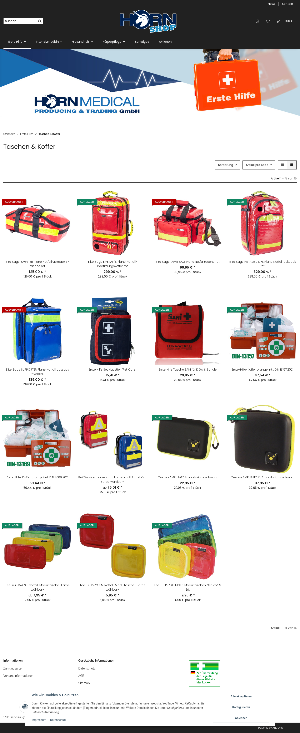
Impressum (39, 720)
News (271, 4)
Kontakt (287, 4)
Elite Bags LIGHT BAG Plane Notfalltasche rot (187, 262)
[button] (258, 21)
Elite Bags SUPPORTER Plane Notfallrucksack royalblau (37, 371)
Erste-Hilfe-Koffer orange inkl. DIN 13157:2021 (262, 369)
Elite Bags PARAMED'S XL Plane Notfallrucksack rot (262, 264)
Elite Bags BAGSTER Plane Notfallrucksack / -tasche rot (37, 264)
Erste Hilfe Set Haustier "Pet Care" (112, 369)
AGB (81, 675)
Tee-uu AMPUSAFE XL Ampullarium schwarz (262, 477)
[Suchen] (20, 21)
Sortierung (225, 165)
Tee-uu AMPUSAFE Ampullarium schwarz (187, 477)
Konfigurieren (241, 707)
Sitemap (84, 683)
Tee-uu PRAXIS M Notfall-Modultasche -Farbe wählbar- (112, 587)
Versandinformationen (18, 675)
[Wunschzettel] (268, 21)
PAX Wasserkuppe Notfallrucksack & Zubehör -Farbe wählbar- (112, 479)
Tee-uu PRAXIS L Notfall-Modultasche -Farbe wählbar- (37, 587)
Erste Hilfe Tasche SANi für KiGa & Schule (188, 369)
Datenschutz (58, 720)
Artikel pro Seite (257, 165)
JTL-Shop (277, 727)
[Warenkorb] (285, 21)
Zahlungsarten (13, 668)
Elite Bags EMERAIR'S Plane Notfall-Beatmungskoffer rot (112, 264)
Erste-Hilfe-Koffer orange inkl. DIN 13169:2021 (37, 477)
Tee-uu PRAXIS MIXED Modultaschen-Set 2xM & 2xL (187, 587)
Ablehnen (241, 718)
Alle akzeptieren (240, 696)
